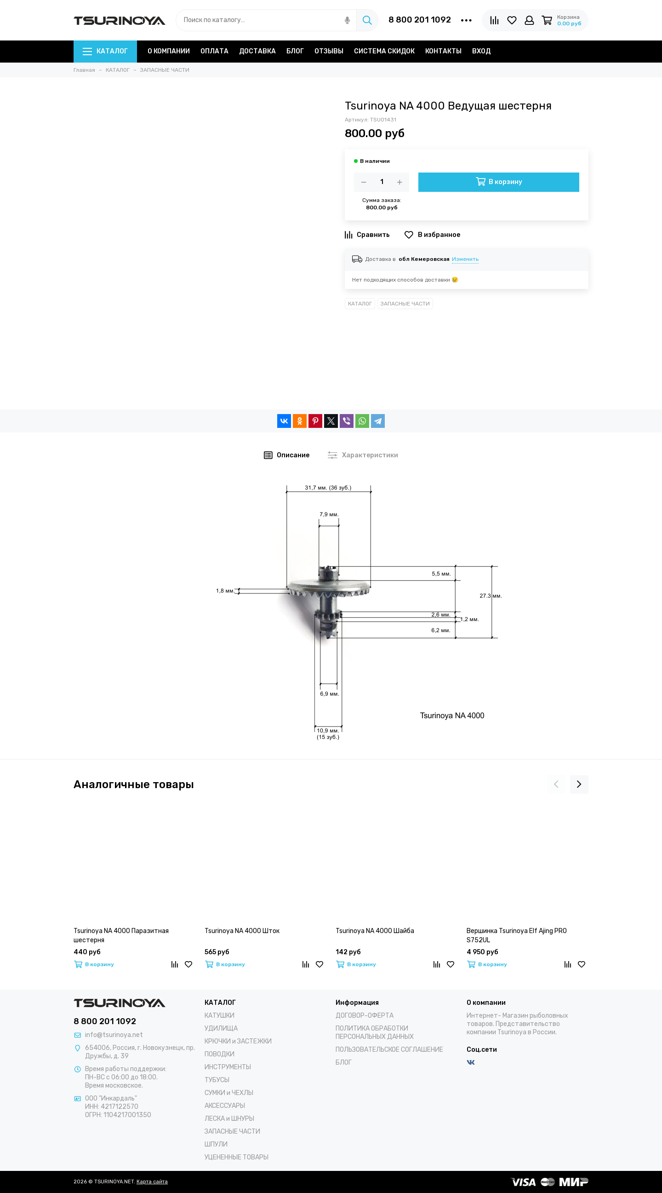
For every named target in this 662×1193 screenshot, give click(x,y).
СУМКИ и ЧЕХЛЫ (229, 1093)
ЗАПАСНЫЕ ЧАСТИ (405, 303)
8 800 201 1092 (419, 20)
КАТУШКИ (219, 1016)
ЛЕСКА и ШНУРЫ (229, 1119)
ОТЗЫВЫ (328, 51)
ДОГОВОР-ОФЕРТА (365, 1016)
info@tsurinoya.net (114, 1035)
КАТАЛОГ (105, 51)
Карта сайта (152, 1182)
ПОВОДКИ (219, 1054)
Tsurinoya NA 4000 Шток (242, 931)
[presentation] (556, 784)
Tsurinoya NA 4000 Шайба (375, 931)
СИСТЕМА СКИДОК (384, 51)
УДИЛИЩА (221, 1028)
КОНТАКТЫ (443, 51)
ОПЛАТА (214, 51)
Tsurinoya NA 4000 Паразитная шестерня (121, 935)
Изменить (465, 259)
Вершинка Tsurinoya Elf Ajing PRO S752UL (517, 935)
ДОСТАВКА (257, 51)
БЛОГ (295, 51)
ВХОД (481, 51)
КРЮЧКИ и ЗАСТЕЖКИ (238, 1041)
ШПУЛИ (216, 1144)
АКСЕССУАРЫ (225, 1106)
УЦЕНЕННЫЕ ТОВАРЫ (236, 1157)
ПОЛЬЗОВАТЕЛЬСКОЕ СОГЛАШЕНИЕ (389, 1050)
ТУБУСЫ (217, 1080)
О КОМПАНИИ (169, 51)
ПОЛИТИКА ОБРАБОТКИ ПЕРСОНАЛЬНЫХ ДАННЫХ (375, 1033)
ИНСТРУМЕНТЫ (228, 1067)
